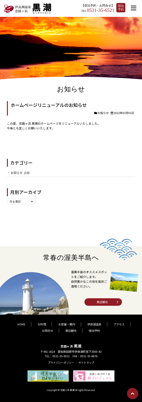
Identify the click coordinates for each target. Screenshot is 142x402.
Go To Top (132, 393)
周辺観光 (102, 302)
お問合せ (47, 329)
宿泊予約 (121, 7)
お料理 (42, 323)
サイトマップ (86, 361)
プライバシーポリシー (61, 361)
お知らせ (103, 113)
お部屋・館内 (66, 323)
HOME (21, 323)
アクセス (119, 323)
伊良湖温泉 (94, 323)
